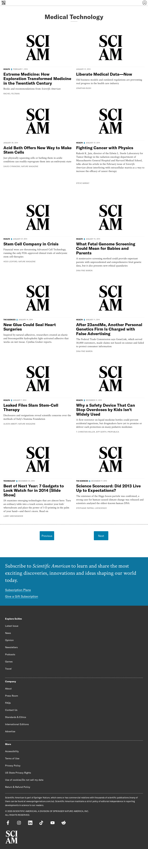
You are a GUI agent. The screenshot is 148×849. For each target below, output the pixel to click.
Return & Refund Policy (17, 787)
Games (9, 661)
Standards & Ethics (15, 717)
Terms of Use (12, 758)
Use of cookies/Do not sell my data (24, 779)
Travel (8, 668)
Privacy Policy (12, 765)
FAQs (8, 702)
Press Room (11, 695)
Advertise (10, 731)
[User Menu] (144, 3)
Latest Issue (11, 625)
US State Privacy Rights (18, 772)
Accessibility (12, 751)
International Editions (17, 724)
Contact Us (11, 710)
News (8, 633)
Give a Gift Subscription (21, 596)
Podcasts (10, 654)
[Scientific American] (3, 2)
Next (101, 536)
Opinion (9, 640)
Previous (47, 536)
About (8, 688)
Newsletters (11, 647)
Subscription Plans (18, 590)
